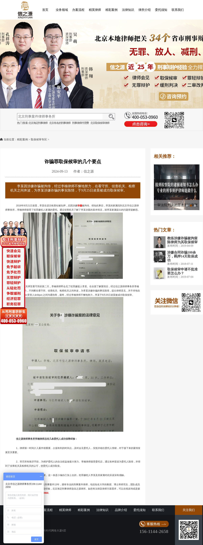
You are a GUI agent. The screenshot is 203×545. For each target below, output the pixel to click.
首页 (45, 10)
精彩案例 (111, 10)
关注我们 (189, 510)
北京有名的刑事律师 (59, 122)
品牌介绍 (121, 510)
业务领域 (62, 10)
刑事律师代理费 (80, 122)
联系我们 (178, 10)
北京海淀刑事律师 (38, 122)
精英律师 (95, 10)
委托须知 (161, 10)
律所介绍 (144, 10)
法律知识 (128, 10)
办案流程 (78, 10)
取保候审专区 (39, 139)
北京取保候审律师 (99, 122)
